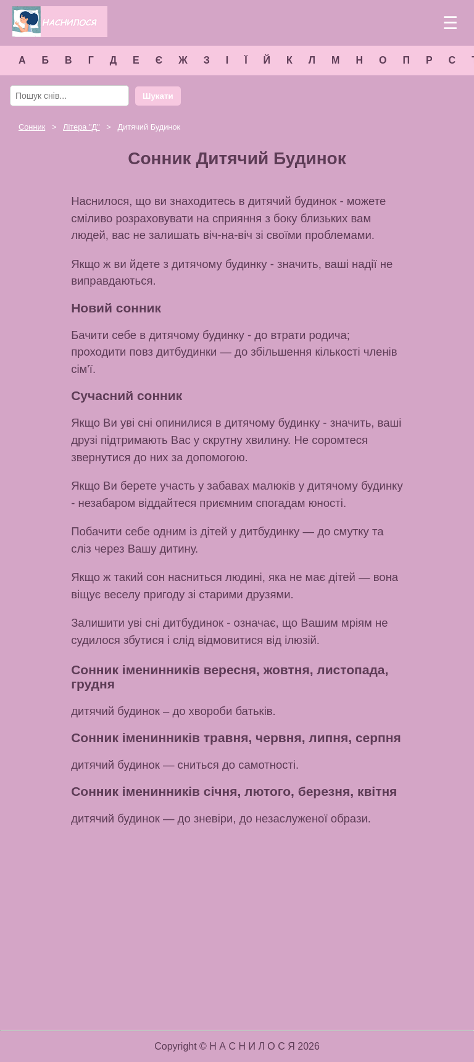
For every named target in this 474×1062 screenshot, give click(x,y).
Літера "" (81, 127)
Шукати (158, 96)
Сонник (32, 127)
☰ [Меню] (450, 23)
